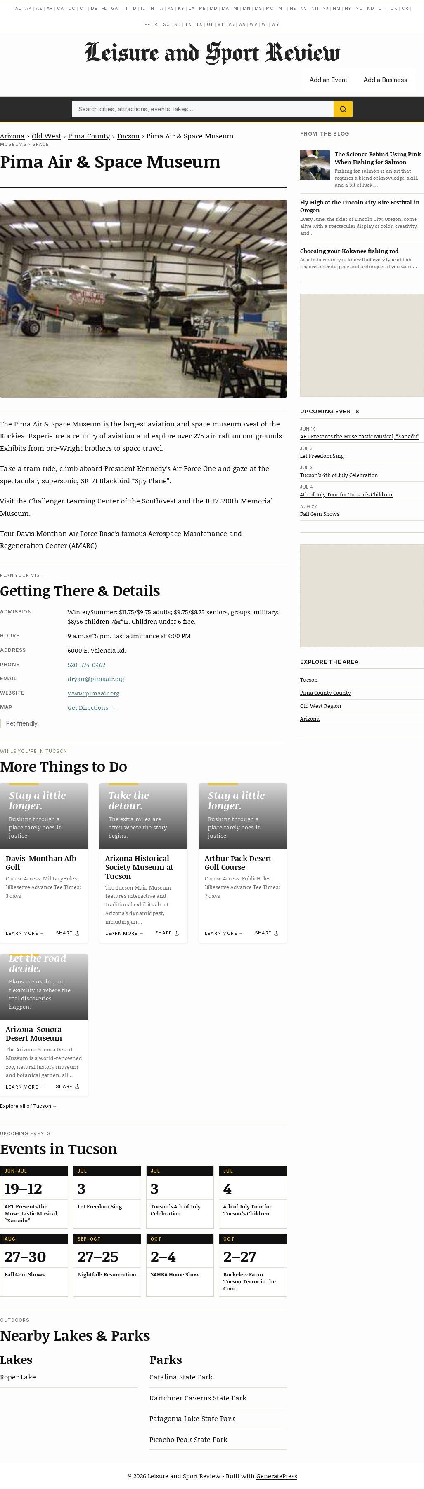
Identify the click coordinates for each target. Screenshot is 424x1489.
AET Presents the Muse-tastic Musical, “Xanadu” (359, 436)
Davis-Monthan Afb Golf (41, 863)
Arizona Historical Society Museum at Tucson (139, 867)
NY (348, 8)
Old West (46, 135)
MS (258, 8)
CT (83, 8)
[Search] (343, 109)
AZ (39, 8)
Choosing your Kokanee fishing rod (349, 250)
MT (282, 8)
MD (214, 8)
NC (359, 8)
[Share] (68, 933)
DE (94, 8)
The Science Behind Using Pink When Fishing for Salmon (378, 158)
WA (242, 24)
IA (161, 8)
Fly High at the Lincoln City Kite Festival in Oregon (360, 206)
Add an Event (328, 80)
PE (147, 24)
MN (247, 8)
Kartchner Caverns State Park (197, 1397)
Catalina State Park (181, 1376)
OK (394, 8)
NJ (325, 8)
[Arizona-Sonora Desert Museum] (44, 987)
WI (265, 24)
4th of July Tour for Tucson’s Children (346, 494)
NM (337, 8)
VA (231, 24)
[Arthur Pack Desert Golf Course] (243, 816)
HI (125, 8)
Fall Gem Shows (319, 513)
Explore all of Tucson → (28, 1106)
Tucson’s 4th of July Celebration (339, 475)
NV (303, 8)
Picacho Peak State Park (188, 1439)
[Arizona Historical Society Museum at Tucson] (143, 816)
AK (28, 8)
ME (202, 8)
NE (293, 8)
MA (225, 8)
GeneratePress (276, 1475)
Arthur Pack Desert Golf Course (238, 863)
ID (134, 8)
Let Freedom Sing (322, 455)
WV (254, 24)
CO (72, 8)
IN (152, 8)
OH (382, 8)
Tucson (128, 135)
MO (270, 8)
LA (192, 8)
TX (199, 24)
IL (143, 8)
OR (405, 8)
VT (221, 24)
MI (236, 8)
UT (210, 24)
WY (276, 24)
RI (156, 24)
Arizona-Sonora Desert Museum (34, 1034)
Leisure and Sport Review (212, 51)
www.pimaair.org (93, 693)
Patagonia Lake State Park (192, 1418)
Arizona (12, 135)
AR (50, 8)
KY (181, 8)
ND (370, 8)
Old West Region (320, 705)
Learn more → (25, 933)
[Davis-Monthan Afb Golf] (44, 816)
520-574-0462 (86, 664)
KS (171, 8)
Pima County (89, 135)
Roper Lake (18, 1376)
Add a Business (385, 80)
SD (177, 24)
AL (18, 8)
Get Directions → (92, 707)
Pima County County (325, 692)
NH (315, 8)
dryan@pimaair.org (96, 678)
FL (104, 8)
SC (166, 24)
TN (188, 24)
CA (60, 8)
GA (114, 8)
